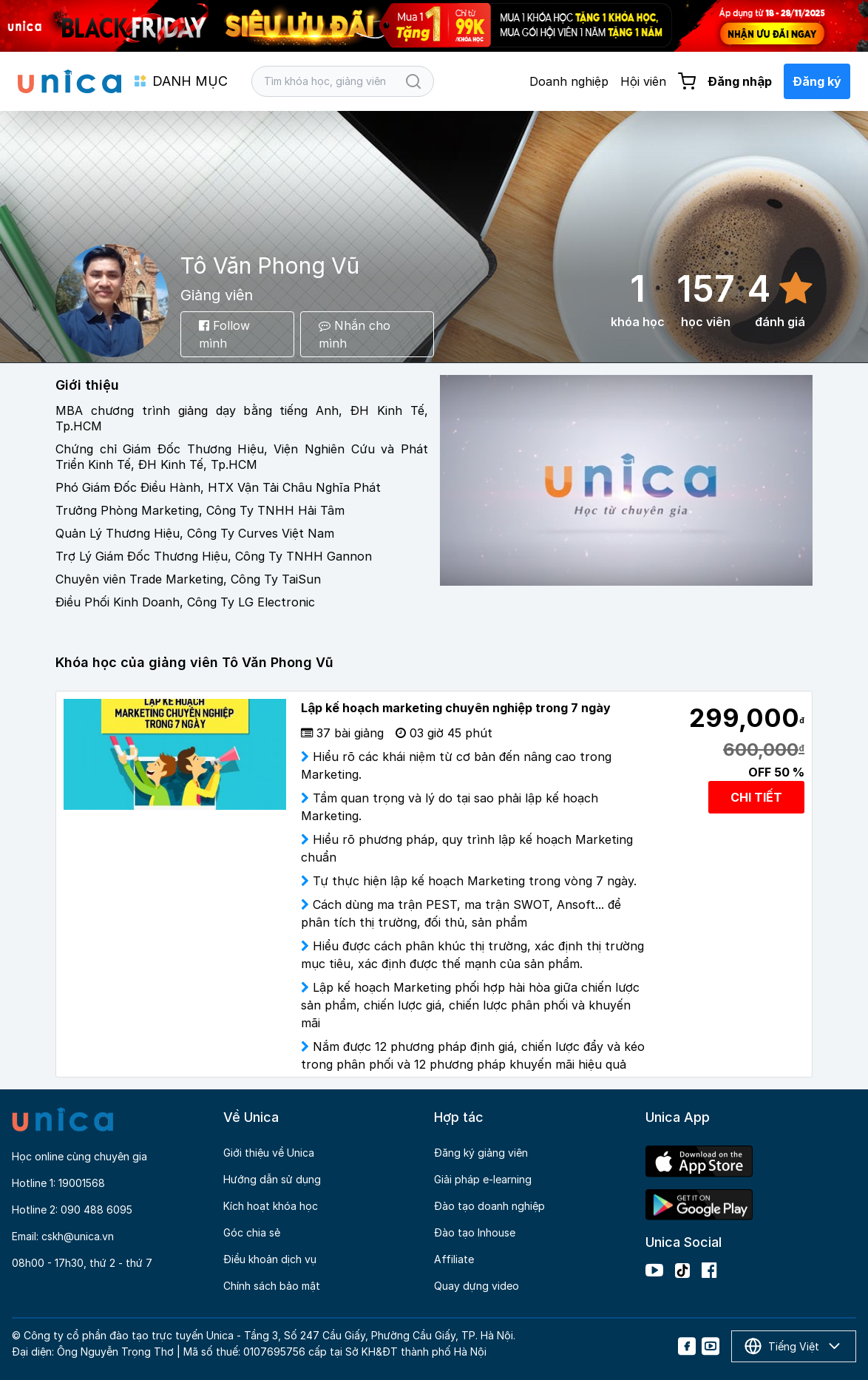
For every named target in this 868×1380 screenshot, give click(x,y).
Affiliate (454, 1259)
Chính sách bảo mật (271, 1285)
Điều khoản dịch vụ (269, 1259)
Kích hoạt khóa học (270, 1206)
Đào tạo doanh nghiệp (489, 1206)
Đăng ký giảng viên (481, 1152)
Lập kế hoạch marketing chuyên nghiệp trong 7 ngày (456, 707)
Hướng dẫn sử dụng (272, 1179)
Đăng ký (817, 81)
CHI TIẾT (756, 797)
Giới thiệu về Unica (268, 1152)
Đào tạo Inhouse (474, 1232)
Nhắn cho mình (354, 334)
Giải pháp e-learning (483, 1179)
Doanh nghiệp (568, 81)
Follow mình (224, 334)
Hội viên (643, 81)
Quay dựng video (476, 1285)
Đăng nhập (740, 81)
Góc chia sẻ (251, 1232)
